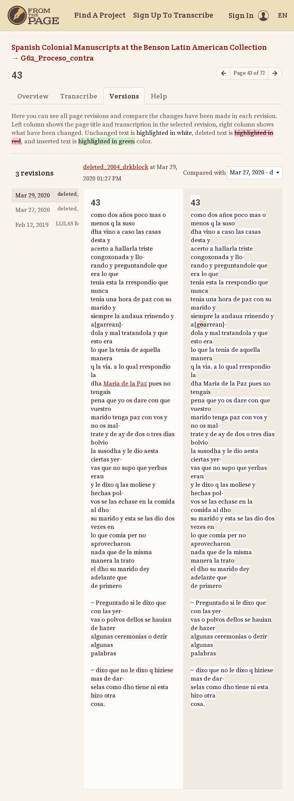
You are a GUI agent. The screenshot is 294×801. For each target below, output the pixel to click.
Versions (124, 96)
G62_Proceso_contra (57, 58)
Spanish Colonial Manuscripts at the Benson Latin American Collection (139, 47)
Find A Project (100, 15)
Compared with (204, 173)
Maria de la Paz (125, 383)
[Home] (33, 15)
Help (159, 96)
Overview (32, 96)
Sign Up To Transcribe (173, 15)
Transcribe (78, 96)
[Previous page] (223, 73)
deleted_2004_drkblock (115, 167)
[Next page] (275, 73)
